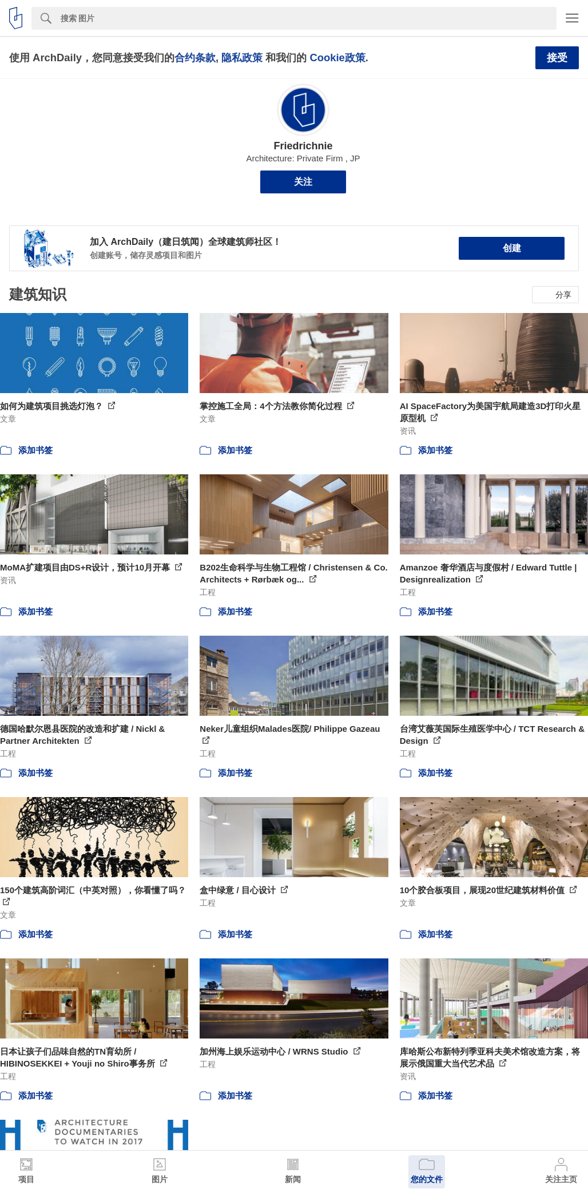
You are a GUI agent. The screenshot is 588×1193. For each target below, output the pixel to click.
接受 (557, 58)
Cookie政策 (337, 57)
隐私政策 (242, 57)
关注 (303, 182)
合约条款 (195, 57)
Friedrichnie (302, 146)
